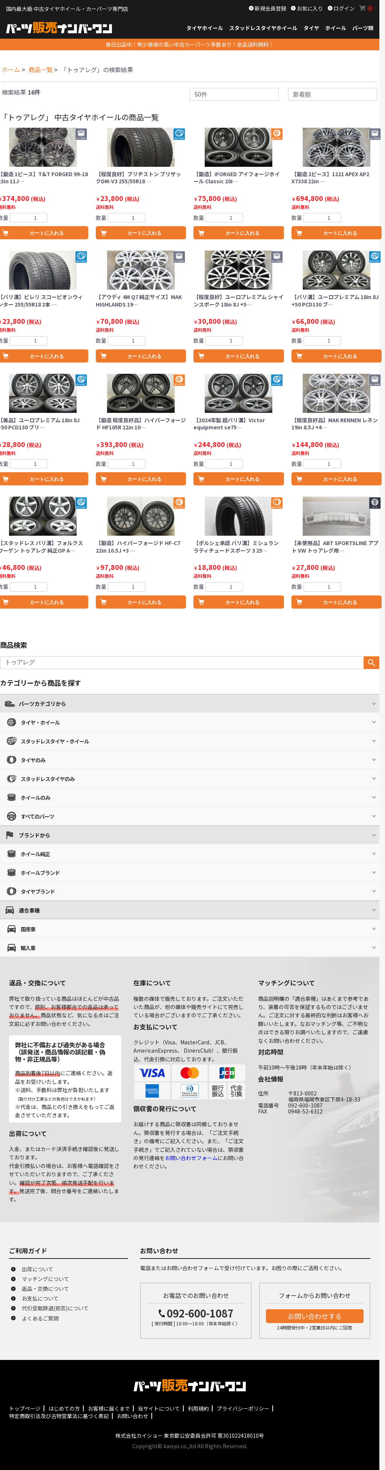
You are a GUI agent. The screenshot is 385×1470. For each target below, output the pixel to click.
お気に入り (309, 8)
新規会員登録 (270, 8)
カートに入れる (144, 233)
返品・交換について (45, 1289)
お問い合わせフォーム (191, 1158)
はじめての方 (64, 1408)
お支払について (40, 1298)
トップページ (25, 1408)
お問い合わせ (132, 1416)
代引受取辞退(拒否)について (55, 1308)
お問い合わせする (315, 1316)
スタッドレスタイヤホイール (263, 28)
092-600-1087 (200, 1313)
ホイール (335, 28)
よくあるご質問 (40, 1318)
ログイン (343, 8)
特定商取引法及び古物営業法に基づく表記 (59, 1416)
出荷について (37, 1269)
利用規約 (198, 1408)
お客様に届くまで (109, 1408)
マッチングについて (45, 1279)
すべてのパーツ (37, 816)
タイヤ (311, 28)
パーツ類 (362, 28)
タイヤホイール (204, 28)
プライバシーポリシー (243, 1408)
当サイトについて (159, 1408)
